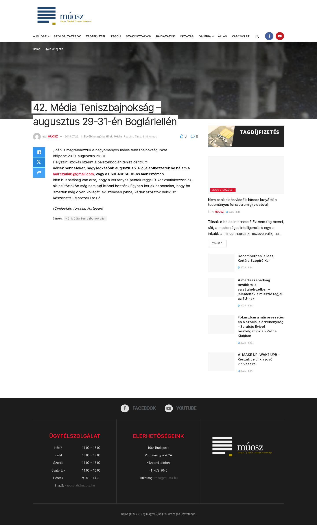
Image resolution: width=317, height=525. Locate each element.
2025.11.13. (245, 343)
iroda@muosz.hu (166, 478)
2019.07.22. (72, 136)
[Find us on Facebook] (138, 408)
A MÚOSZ (40, 36)
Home (36, 49)
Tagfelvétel (96, 36)
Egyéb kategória (53, 49)
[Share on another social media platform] (39, 173)
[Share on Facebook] (39, 152)
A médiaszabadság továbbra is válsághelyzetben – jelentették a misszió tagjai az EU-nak (260, 289)
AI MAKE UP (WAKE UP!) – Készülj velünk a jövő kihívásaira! (259, 359)
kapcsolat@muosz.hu (80, 485)
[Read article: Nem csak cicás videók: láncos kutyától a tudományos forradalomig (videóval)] (246, 175)
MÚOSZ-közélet (223, 189)
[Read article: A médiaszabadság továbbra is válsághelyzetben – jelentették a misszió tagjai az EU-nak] (221, 287)
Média (118, 136)
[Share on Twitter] (39, 163)
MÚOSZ (53, 136)
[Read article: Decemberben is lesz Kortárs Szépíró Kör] (221, 263)
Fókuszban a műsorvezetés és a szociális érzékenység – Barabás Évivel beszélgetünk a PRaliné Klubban (261, 326)
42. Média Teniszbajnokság (85, 218)
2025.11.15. (233, 211)
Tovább (219, 242)
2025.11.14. (245, 267)
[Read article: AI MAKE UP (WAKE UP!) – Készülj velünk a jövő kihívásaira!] (221, 361)
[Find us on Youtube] (181, 408)
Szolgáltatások (67, 36)
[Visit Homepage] (64, 15)
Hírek (109, 136)
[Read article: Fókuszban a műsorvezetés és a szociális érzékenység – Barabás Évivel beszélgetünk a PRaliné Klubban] (221, 324)
